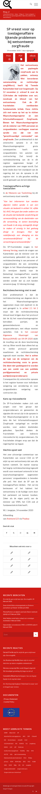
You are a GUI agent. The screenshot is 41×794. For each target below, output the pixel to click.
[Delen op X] (13, 532)
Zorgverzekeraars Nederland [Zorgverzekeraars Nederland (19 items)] (12, 772)
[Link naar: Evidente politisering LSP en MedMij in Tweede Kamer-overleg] (11, 572)
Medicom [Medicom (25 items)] (21, 747)
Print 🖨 (8, 57)
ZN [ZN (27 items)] (23, 765)
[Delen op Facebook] (6, 532)
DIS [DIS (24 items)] (5, 740)
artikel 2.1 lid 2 (30, 308)
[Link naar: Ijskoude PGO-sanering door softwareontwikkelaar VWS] (29, 559)
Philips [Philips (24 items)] (30, 758)
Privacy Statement (10, 699)
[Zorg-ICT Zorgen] (17, 4)
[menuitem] (30, 4)
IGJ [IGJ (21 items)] (27, 743)
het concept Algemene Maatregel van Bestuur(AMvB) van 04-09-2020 (20, 335)
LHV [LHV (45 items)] (11, 747)
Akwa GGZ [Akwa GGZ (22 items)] (12, 732)
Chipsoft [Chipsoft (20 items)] (34, 736)
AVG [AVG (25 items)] (24, 736)
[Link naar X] (33, 791)
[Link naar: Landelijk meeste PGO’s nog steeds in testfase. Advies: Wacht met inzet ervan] (29, 553)
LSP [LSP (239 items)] (15, 747)
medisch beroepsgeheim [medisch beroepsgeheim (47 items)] (11, 750)
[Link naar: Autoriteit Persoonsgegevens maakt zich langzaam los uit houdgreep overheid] (11, 559)
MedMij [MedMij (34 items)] (22, 750)
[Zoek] (30, 4)
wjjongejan (30, 51)
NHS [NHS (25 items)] (32, 750)
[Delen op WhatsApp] (20, 532)
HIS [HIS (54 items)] (16, 743)
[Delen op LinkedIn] (27, 532)
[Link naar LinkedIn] (36, 791)
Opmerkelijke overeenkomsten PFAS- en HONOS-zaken (19, 625)
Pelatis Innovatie (22, 786)
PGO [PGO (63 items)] (25, 758)
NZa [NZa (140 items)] (11, 754)
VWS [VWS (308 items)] (5, 765)
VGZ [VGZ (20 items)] (29, 761)
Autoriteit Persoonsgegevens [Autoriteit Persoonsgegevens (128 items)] (12, 736)
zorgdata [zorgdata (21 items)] (28, 765)
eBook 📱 (33, 57)
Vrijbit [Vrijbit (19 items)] (34, 761)
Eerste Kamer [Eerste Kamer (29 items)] (12, 740)
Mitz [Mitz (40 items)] (28, 750)
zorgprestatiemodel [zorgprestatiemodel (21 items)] (9, 768)
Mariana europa (8, 668)
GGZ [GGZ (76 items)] (25, 740)
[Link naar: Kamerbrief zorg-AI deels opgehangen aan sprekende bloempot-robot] (11, 553)
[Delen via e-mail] (34, 532)
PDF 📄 (21, 57)
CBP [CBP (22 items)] (28, 736)
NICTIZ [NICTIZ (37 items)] (6, 754)
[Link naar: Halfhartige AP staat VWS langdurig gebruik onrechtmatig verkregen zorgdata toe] (29, 566)
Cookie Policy (9, 702)
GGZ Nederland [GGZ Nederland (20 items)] (8, 743)
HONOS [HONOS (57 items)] (21, 743)
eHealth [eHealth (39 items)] (20, 740)
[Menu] (35, 4)
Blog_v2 (6, 12)
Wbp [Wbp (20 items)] (15, 765)
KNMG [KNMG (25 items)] (6, 747)
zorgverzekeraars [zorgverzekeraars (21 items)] (22, 768)
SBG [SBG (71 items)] (24, 761)
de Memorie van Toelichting (19, 193)
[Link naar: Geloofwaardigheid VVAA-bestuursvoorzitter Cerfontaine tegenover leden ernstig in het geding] (11, 566)
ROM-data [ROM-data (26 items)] (18, 761)
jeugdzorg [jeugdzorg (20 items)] (32, 743)
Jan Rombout (7, 660)
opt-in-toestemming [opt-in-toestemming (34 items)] (20, 754)
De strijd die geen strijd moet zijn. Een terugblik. (17, 599)
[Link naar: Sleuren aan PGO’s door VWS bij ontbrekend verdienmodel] (29, 572)
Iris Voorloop (7, 684)
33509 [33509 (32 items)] (5, 732)
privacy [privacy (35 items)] (6, 761)
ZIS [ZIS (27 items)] (19, 765)
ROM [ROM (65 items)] (11, 761)
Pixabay (25, 518)
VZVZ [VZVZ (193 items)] (10, 765)
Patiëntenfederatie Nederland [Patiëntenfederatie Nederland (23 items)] (13, 758)
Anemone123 (13, 518)
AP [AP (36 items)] (18, 732)
